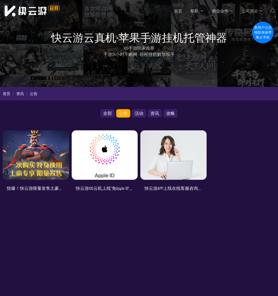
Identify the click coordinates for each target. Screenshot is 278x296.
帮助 (194, 10)
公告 (33, 93)
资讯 (20, 93)
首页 (178, 10)
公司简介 (250, 10)
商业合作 (220, 10)
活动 (139, 113)
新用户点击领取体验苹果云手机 (263, 31)
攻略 (170, 113)
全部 (107, 113)
